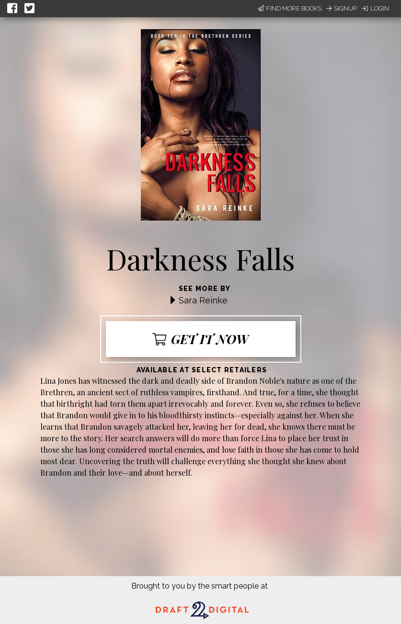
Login (375, 8)
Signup (341, 8)
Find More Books (289, 8)
